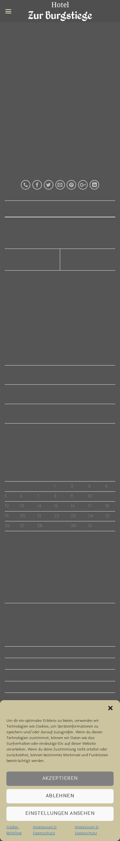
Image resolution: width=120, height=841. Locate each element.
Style (60, 33)
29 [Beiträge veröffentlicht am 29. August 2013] (56, 526)
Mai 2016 (14, 640)
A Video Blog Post (39, 429)
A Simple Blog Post (40, 410)
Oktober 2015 (19, 663)
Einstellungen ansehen (60, 813)
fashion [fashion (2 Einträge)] (25, 567)
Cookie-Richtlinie (14, 830)
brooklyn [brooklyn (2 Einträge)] (11, 567)
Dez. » (17, 539)
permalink (69, 211)
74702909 (98, 57)
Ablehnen (60, 796)
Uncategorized (20, 609)
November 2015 (22, 652)
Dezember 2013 (21, 687)
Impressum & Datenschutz (45, 830)
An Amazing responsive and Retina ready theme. (30, 259)
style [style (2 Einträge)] (35, 567)
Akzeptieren (60, 778)
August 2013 (18, 698)
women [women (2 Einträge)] (46, 567)
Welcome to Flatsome (43, 371)
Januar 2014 (17, 675)
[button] (110, 708)
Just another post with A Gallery (52, 390)
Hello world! (32, 352)
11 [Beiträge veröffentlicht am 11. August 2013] (106, 496)
